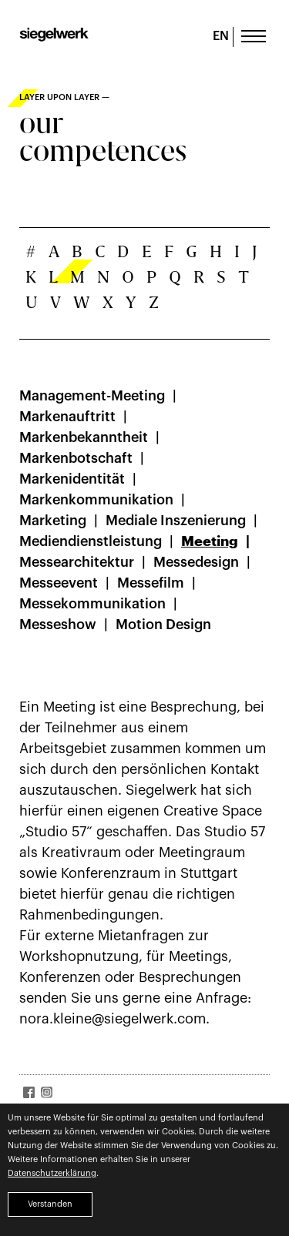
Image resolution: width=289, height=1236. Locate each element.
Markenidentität (72, 479)
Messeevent (58, 583)
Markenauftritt (67, 417)
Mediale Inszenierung (176, 521)
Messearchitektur (76, 562)
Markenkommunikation (96, 500)
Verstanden (50, 1204)
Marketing (52, 521)
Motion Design (163, 624)
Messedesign (196, 562)
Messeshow (57, 624)
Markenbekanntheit (83, 437)
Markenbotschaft (76, 458)
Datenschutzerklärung (52, 1173)
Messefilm (150, 583)
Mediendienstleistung (90, 541)
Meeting (209, 541)
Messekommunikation (92, 604)
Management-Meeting (92, 396)
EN (221, 36)
